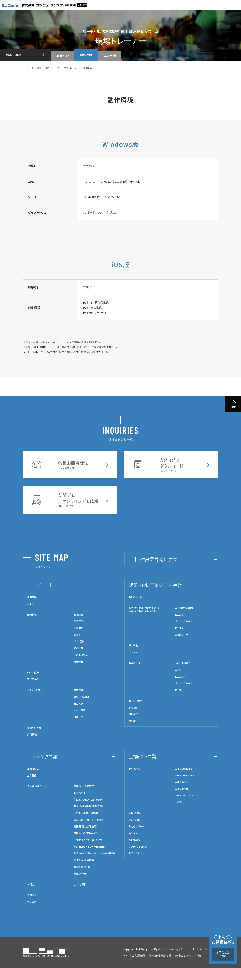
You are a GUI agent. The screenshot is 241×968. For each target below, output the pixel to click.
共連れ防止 (80, 792)
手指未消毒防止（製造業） (87, 813)
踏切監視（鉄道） (82, 866)
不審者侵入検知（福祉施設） (88, 839)
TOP (25, 68)
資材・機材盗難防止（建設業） (88, 819)
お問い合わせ (34, 727)
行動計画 (78, 661)
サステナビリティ (35, 690)
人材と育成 (79, 710)
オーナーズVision (184, 621)
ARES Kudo (181, 782)
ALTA (178, 670)
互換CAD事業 (142, 756)
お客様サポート (136, 663)
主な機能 (32, 775)
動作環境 (86, 54)
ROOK (178, 690)
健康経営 (78, 716)
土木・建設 (36, 68)
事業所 (77, 634)
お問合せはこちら (223, 954)
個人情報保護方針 (160, 955)
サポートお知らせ (184, 663)
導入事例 (109, 55)
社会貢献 (78, 703)
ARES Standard (183, 768)
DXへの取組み (81, 654)
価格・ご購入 (135, 813)
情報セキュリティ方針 (188, 955)
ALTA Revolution (184, 607)
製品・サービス (52, 68)
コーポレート (40, 584)
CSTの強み (33, 672)
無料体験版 (134, 839)
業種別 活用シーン (36, 786)
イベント (133, 652)
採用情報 (32, 734)
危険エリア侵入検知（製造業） (89, 799)
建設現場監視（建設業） (85, 826)
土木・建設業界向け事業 (153, 559)
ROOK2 (179, 628)
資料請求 (133, 714)
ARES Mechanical (184, 795)
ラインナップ (135, 768)
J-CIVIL (179, 802)
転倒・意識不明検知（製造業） (88, 806)
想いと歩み (33, 679)
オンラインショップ (138, 846)
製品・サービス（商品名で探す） (144, 607)
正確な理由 (33, 768)
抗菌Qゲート (80, 873)
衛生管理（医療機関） (84, 860)
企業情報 (32, 614)
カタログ (133, 721)
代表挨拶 (78, 628)
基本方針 (78, 690)
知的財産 (78, 648)
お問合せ (32, 884)
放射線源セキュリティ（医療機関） (90, 846)
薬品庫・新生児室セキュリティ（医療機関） (94, 853)
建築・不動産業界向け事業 (155, 584)
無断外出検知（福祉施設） (87, 833)
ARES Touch (182, 788)
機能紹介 (62, 55)
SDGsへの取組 (81, 696)
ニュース (31, 603)
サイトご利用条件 (134, 955)
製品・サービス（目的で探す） (143, 610)
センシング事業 (42, 756)
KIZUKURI (180, 614)
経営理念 (78, 621)
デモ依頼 (133, 707)
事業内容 (32, 597)
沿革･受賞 (79, 641)
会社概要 (78, 614)
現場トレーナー (71, 68)
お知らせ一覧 (135, 597)
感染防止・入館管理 (84, 786)
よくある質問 (80, 884)
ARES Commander (185, 775)
